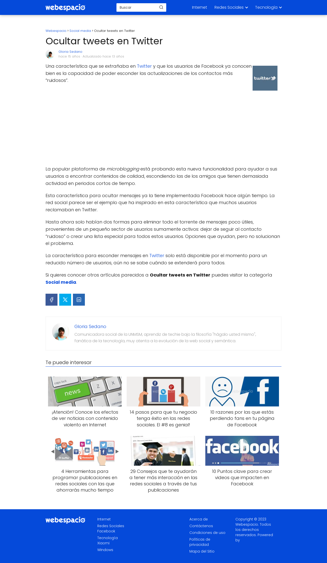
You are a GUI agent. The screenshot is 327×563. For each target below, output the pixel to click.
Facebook (106, 531)
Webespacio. (247, 524)
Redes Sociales (229, 7)
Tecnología (266, 7)
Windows (105, 549)
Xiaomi (103, 543)
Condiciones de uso (207, 532)
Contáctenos (201, 525)
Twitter (144, 66)
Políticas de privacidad (199, 542)
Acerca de (198, 519)
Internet (199, 7)
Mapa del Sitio (202, 551)
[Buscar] (161, 7)
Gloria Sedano (70, 51)
